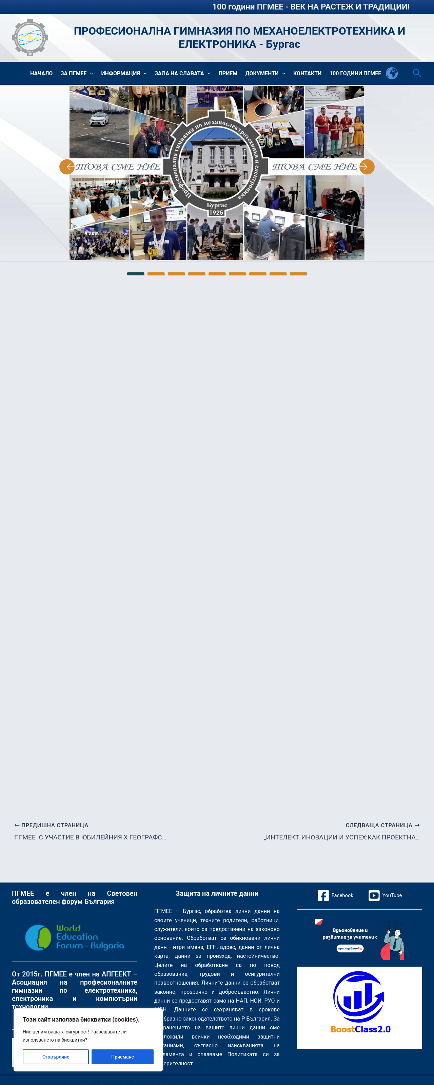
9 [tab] (298, 274)
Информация (130, 73)
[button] (97, 73)
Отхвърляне (56, 1057)
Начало (50, 74)
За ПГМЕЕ (84, 73)
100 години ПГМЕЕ (356, 74)
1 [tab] (135, 274)
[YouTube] (386, 895)
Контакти (309, 74)
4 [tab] (196, 274)
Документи (268, 73)
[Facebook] (334, 895)
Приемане (122, 1057)
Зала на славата (188, 73)
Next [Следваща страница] (374, 168)
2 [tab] (155, 274)
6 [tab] (237, 274)
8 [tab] (278, 274)
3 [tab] (176, 274)
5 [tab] (217, 274)
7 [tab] (257, 274)
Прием (231, 74)
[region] (88, 1039)
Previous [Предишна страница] (59, 168)
